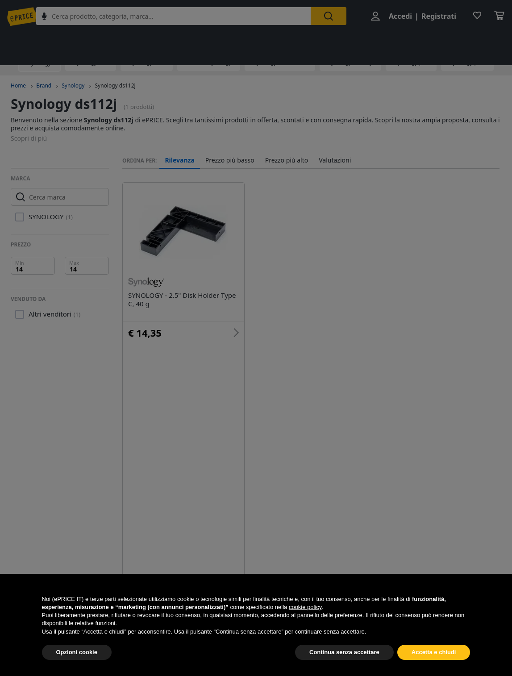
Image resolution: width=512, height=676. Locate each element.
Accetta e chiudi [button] (434, 666)
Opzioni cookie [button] (76, 666)
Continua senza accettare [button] (344, 666)
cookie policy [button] (305, 621)
